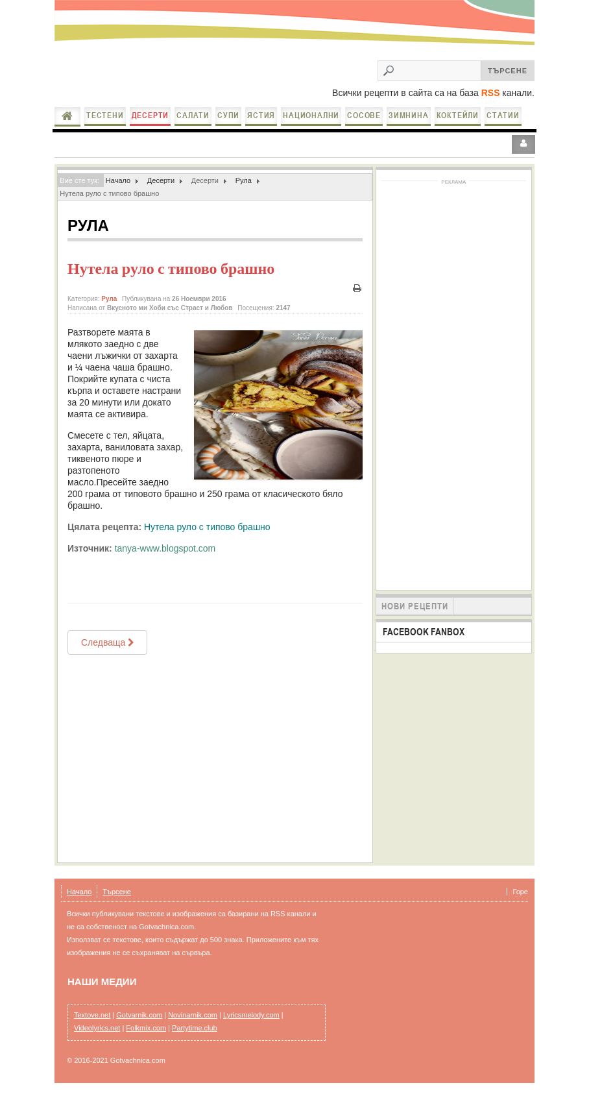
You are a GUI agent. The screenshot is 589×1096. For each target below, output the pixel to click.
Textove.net (92, 1015)
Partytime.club (194, 1028)
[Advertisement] (215, 758)
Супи (228, 115)
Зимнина (409, 115)
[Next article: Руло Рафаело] (107, 642)
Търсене (116, 891)
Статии (503, 115)
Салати (193, 115)
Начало (67, 116)
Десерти (150, 115)
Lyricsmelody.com (251, 1015)
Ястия (261, 115)
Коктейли (458, 115)
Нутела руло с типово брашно (170, 269)
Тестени (105, 115)
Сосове (364, 115)
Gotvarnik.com (139, 1015)
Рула (243, 180)
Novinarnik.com (192, 1015)
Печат (357, 288)
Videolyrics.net (97, 1028)
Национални (311, 115)
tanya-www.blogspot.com (165, 548)
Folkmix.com (146, 1028)
